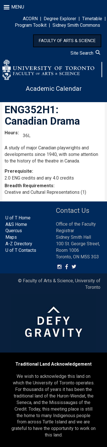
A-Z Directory (18, 243)
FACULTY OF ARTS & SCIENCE (67, 40)
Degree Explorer (60, 18)
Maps (11, 237)
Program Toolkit (31, 25)
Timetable (92, 18)
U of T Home (18, 218)
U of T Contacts (20, 250)
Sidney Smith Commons (76, 25)
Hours (11, 132)
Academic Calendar (54, 88)
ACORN (30, 18)
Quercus (13, 230)
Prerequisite (18, 171)
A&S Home (16, 224)
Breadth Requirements (29, 185)
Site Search (85, 53)
